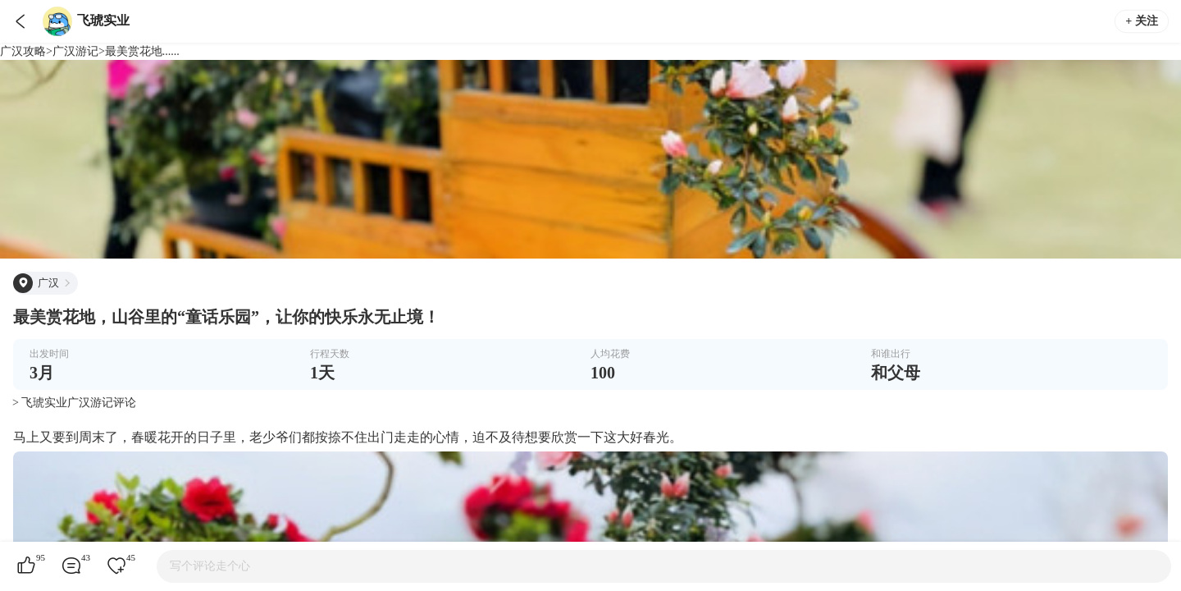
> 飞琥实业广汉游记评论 (74, 402)
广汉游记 (75, 51)
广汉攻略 (23, 51)
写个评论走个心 (210, 566)
